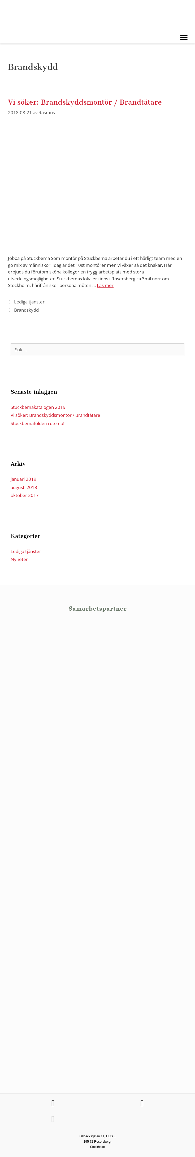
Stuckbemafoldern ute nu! (37, 423)
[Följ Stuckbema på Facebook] (53, 1103)
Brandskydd (26, 310)
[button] (184, 38)
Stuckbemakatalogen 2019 (38, 407)
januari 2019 (23, 479)
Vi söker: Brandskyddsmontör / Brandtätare (85, 102)
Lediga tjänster (29, 302)
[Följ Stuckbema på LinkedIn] (142, 1103)
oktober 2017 (25, 495)
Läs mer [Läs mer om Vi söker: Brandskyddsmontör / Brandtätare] (105, 285)
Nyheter (19, 559)
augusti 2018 (24, 487)
